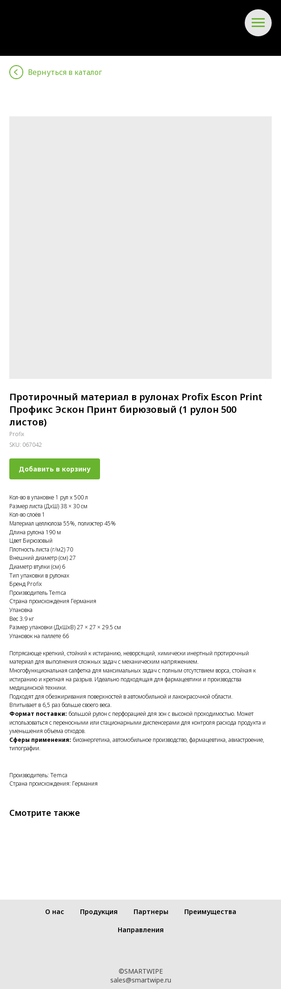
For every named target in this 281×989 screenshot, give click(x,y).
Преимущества (210, 911)
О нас (54, 911)
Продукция (99, 911)
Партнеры (151, 911)
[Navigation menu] (258, 22)
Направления (141, 929)
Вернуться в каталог (65, 72)
